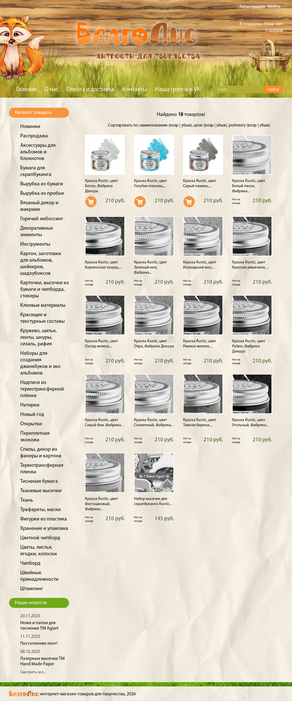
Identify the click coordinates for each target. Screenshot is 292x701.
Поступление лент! (39, 643)
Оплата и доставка (90, 90)
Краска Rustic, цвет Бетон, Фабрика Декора (101, 186)
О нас (51, 90)
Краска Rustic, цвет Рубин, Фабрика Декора (248, 346)
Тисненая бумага (39, 481)
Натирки (29, 405)
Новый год (32, 414)
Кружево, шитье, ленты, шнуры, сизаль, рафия (38, 337)
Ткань (26, 500)
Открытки (31, 424)
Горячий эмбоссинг (41, 219)
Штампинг (31, 589)
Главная (26, 90)
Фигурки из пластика (43, 519)
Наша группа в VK (177, 90)
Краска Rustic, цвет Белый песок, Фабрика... (248, 186)
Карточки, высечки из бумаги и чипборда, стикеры (44, 289)
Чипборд (30, 563)
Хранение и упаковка (44, 528)
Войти (274, 7)
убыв (186, 125)
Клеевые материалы (43, 305)
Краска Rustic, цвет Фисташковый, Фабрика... (101, 504)
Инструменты (35, 244)
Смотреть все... (33, 672)
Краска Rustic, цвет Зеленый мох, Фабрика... (150, 267)
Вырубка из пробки (42, 193)
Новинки (30, 126)
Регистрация (252, 7)
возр (174, 125)
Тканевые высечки (41, 491)
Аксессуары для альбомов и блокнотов (38, 152)
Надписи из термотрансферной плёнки (42, 389)
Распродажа (34, 136)
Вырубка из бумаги (41, 184)
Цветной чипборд (40, 538)
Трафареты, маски (40, 509)
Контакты (134, 90)
